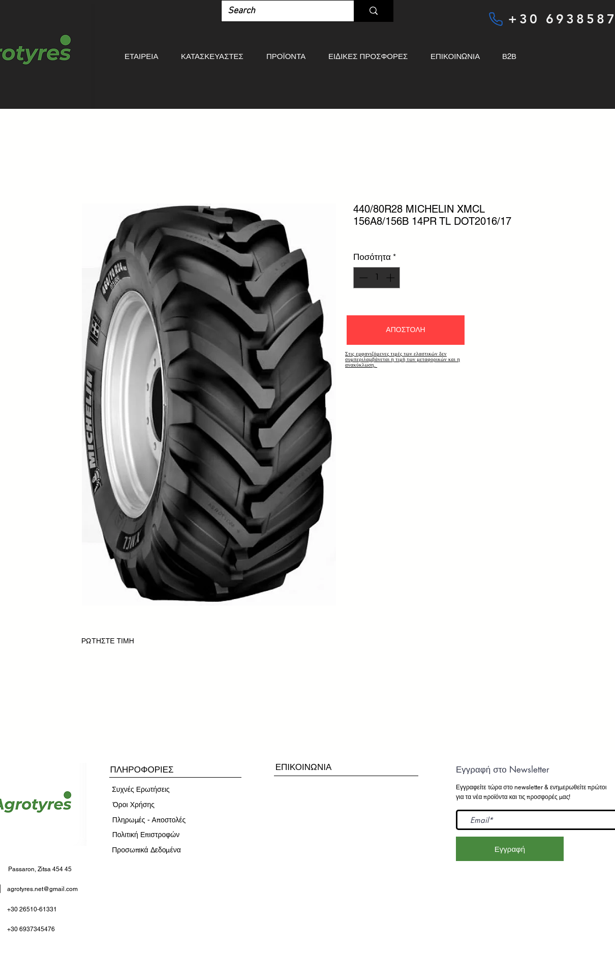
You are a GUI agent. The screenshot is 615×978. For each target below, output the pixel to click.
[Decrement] (362, 278)
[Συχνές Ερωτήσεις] (140, 789)
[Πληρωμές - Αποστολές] (149, 820)
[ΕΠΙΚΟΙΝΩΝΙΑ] (303, 767)
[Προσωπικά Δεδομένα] (146, 850)
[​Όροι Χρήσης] (133, 805)
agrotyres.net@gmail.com (42, 889)
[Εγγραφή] (510, 849)
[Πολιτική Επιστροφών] (145, 835)
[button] (405, 330)
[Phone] (495, 19)
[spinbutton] (377, 278)
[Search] (280, 11)
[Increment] (391, 278)
